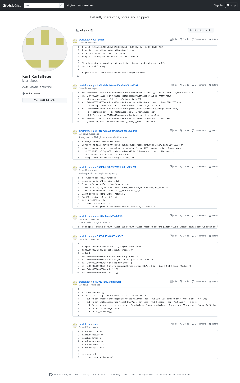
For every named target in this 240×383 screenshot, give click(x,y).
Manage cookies (146, 374)
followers (30, 86)
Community (114, 374)
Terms (77, 374)
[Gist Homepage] (12, 5)
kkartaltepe (85, 39)
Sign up (231, 5)
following (46, 86)
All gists (71, 5)
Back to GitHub (86, 5)
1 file (173, 39)
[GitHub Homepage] (51, 375)
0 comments (199, 39)
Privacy (85, 374)
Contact (133, 374)
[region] (145, 62)
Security (95, 374)
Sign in (218, 5)
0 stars (213, 39)
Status (104, 374)
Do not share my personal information (173, 374)
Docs (125, 374)
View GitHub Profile (44, 100)
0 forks (184, 39)
